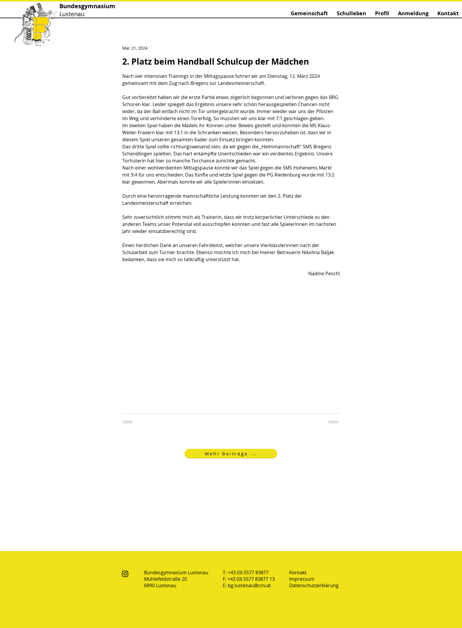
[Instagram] (125, 574)
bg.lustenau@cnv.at (249, 585)
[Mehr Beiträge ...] (231, 453)
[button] (309, 13)
